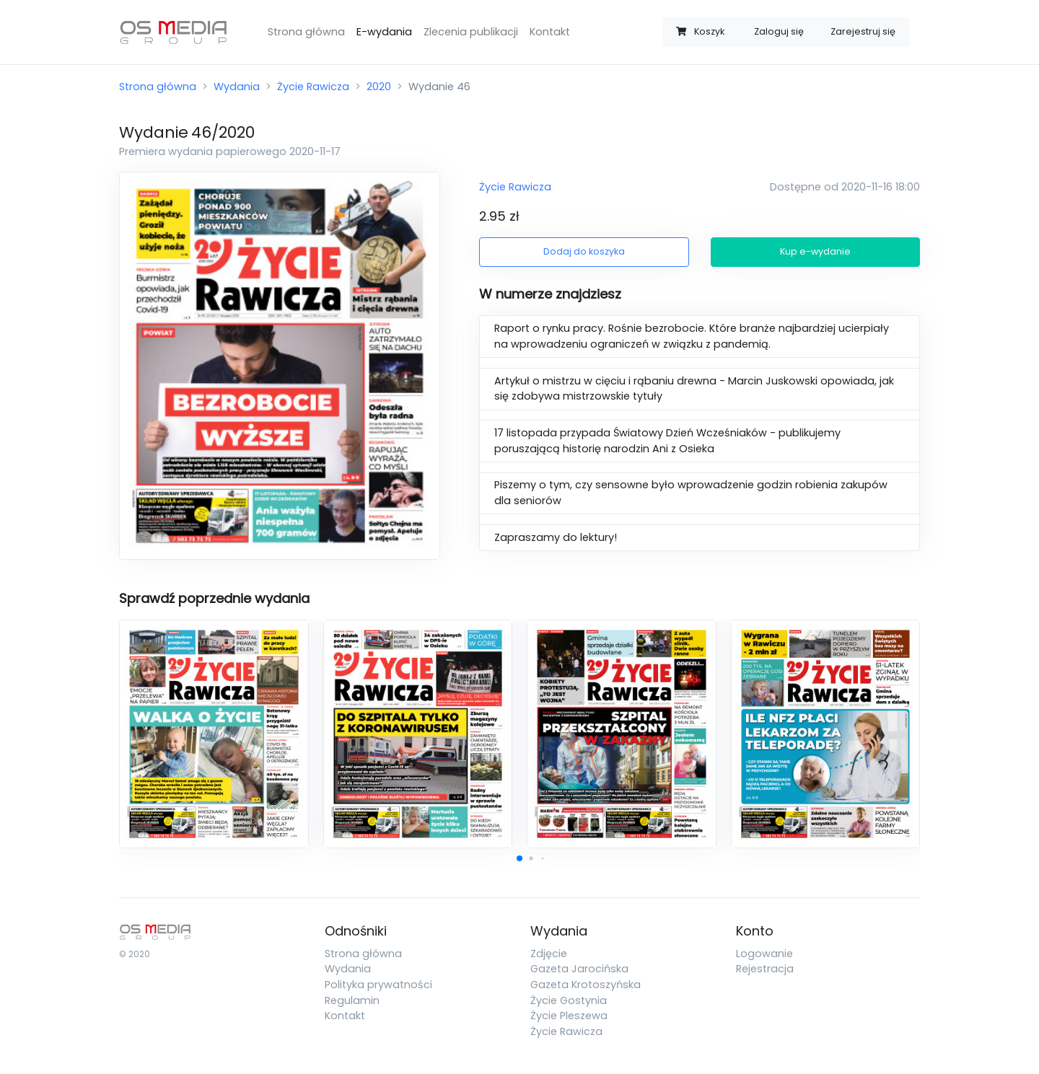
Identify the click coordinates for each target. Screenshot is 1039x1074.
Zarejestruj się (862, 31)
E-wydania (384, 32)
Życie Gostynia (568, 1000)
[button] (519, 858)
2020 (379, 86)
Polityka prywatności (378, 984)
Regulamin (352, 1000)
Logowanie (764, 953)
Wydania (237, 86)
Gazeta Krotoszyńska (585, 984)
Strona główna (306, 32)
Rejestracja (765, 968)
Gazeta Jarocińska (579, 968)
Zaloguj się (779, 31)
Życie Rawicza (313, 86)
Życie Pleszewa (569, 1015)
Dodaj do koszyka (584, 251)
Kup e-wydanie (815, 251)
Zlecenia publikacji (471, 32)
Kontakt (550, 32)
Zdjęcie (548, 953)
